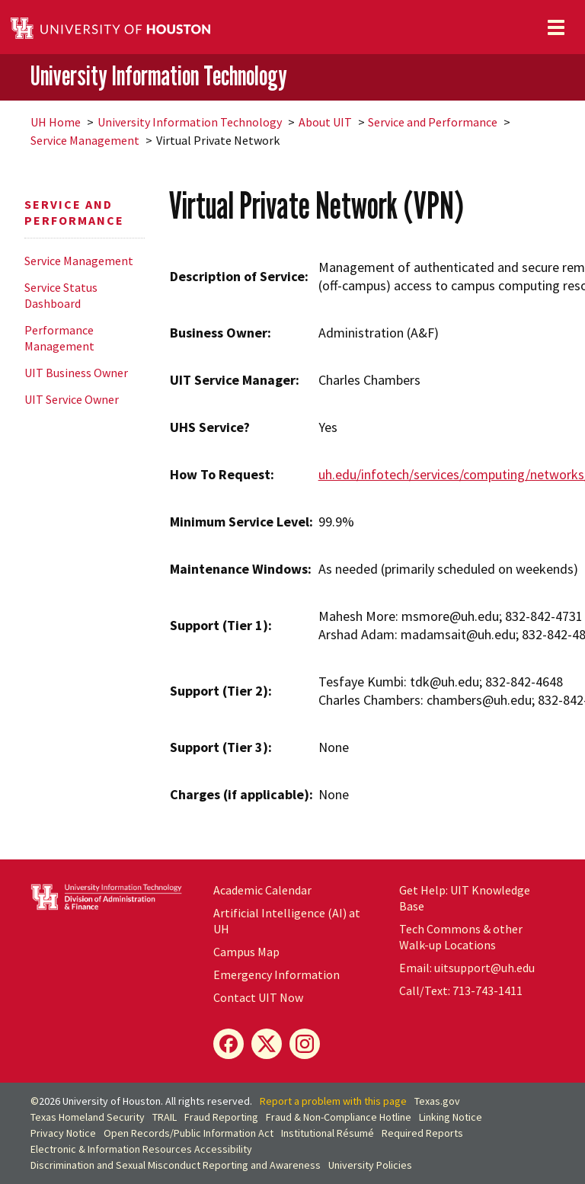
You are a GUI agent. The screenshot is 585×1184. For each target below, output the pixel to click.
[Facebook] (228, 1044)
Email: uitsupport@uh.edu (467, 967)
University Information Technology (158, 76)
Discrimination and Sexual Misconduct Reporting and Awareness (175, 1165)
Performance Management (59, 338)
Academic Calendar (262, 890)
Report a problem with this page (333, 1101)
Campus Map (246, 951)
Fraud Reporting (221, 1117)
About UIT (325, 122)
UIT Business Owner (76, 372)
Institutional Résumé (327, 1133)
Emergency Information (276, 974)
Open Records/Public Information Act (188, 1133)
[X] (266, 1044)
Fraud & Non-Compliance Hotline (338, 1117)
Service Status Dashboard (61, 295)
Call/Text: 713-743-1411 (461, 990)
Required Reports (422, 1133)
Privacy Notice (63, 1133)
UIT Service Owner (71, 399)
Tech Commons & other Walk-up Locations (461, 936)
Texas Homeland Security (87, 1117)
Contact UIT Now (258, 997)
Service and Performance (432, 122)
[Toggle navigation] (556, 27)
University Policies (370, 1165)
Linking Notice (450, 1117)
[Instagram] (304, 1044)
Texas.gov (437, 1101)
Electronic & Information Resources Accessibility (141, 1149)
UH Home (55, 122)
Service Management (84, 140)
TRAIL (164, 1117)
